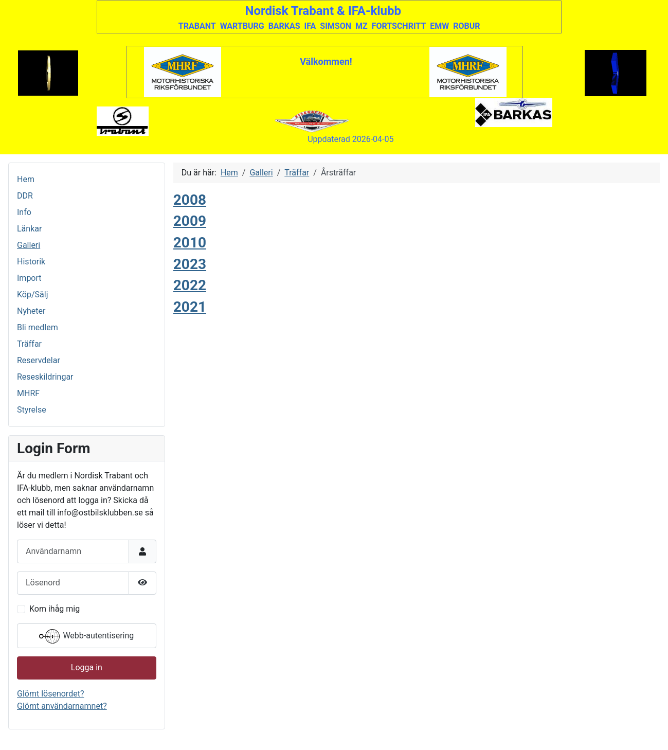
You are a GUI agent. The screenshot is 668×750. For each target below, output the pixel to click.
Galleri (28, 245)
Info (24, 212)
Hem (25, 179)
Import (29, 278)
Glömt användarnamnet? (62, 706)
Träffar (29, 344)
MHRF (28, 393)
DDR (25, 196)
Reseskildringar (45, 377)
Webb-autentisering (86, 636)
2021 (189, 306)
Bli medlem (37, 327)
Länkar (29, 229)
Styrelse (31, 410)
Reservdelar (38, 360)
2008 (189, 199)
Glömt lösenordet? (50, 694)
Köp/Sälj (32, 294)
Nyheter (31, 311)
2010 (189, 242)
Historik (31, 261)
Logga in (86, 667)
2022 (189, 285)
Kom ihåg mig (54, 609)
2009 (189, 220)
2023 (189, 264)
